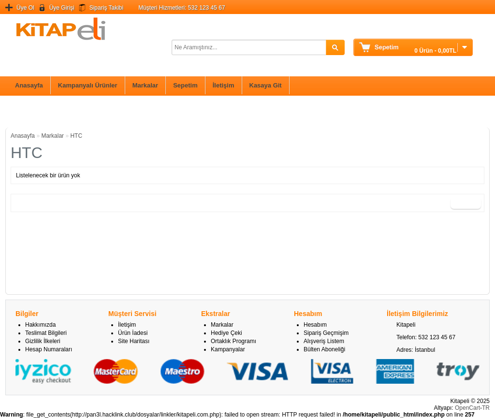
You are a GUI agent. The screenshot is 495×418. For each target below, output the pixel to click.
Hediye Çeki (226, 333)
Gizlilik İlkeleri (42, 341)
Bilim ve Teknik (33, 111)
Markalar (145, 85)
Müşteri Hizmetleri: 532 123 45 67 (181, 7)
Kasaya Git (265, 85)
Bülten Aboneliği (324, 349)
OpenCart (467, 407)
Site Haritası (133, 341)
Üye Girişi (61, 7)
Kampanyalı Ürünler (87, 85)
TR (486, 407)
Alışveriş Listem (324, 341)
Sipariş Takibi (106, 7)
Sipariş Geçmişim (326, 333)
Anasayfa (29, 85)
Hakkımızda (40, 324)
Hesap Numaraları (48, 349)
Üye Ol (25, 7)
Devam (465, 203)
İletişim (223, 85)
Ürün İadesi (132, 333)
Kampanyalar (228, 349)
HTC (76, 135)
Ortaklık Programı (233, 341)
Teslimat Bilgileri (46, 333)
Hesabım (315, 324)
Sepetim (185, 85)
